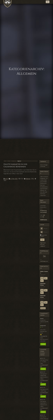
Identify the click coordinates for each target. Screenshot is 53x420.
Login (42, 239)
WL (42, 280)
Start (5, 161)
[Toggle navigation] (47, 2)
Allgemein (19, 161)
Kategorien (14, 161)
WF (46, 278)
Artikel (9, 161)
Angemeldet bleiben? (43, 235)
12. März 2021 (14, 178)
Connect (43, 344)
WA (42, 278)
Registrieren (43, 242)
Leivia (6, 178)
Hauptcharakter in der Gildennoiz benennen (15, 165)
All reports (43, 308)
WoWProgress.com (44, 261)
